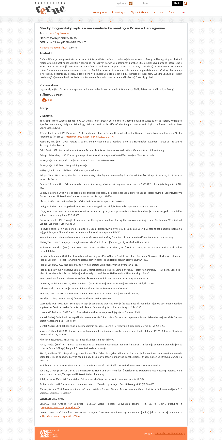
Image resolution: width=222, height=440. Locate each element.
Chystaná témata (140, 12)
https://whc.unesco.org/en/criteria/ (60, 407)
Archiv (157, 12)
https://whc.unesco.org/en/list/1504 (60, 416)
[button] (47, 100)
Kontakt (172, 12)
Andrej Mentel (59, 33)
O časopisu (98, 12)
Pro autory (117, 12)
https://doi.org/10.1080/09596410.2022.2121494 (89, 136)
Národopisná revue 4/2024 (54, 47)
